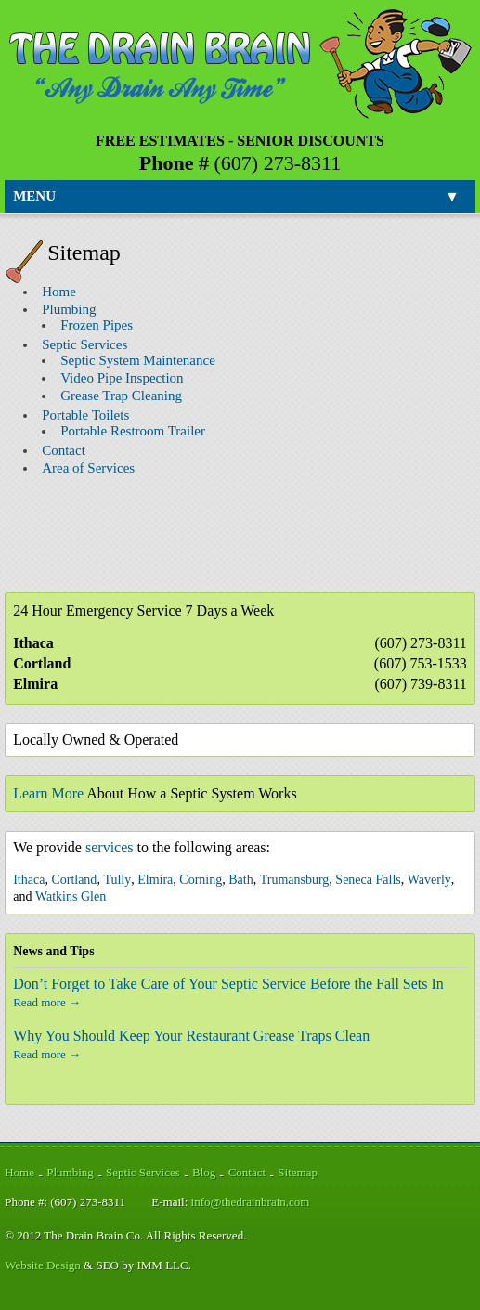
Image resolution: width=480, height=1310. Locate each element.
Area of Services (88, 467)
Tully (117, 880)
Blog (203, 1172)
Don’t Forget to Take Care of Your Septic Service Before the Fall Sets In (228, 984)
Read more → (47, 1002)
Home (59, 291)
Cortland (74, 880)
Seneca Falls (367, 880)
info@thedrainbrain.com (250, 1202)
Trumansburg (295, 880)
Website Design (43, 1265)
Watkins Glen (70, 896)
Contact (63, 450)
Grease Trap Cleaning (121, 395)
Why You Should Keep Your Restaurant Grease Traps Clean (191, 1036)
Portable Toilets (85, 415)
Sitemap (298, 1172)
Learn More (48, 793)
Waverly (429, 880)
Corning (200, 880)
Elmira (155, 880)
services (109, 847)
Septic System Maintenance (137, 360)
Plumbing (69, 309)
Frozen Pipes (96, 325)
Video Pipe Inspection (121, 377)
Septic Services (84, 344)
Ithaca (29, 880)
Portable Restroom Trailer (132, 430)
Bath (240, 880)
